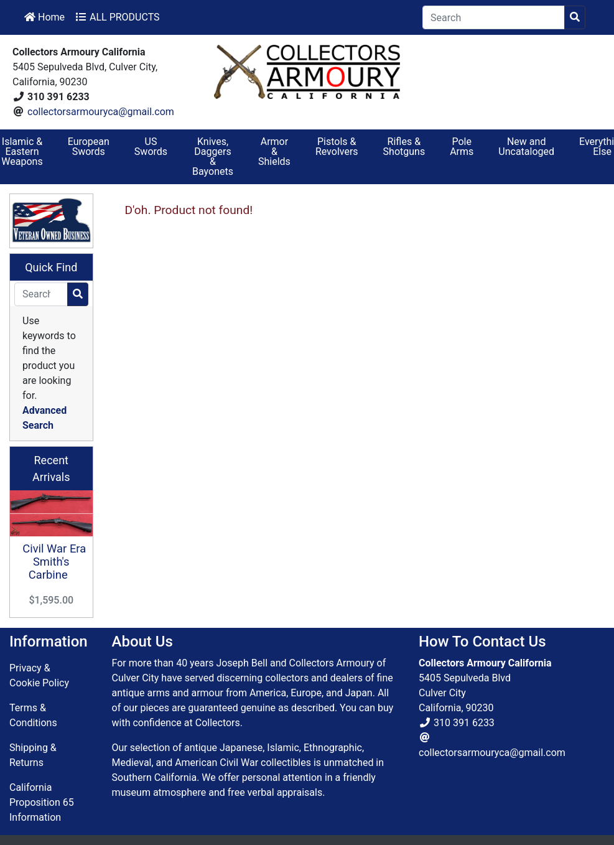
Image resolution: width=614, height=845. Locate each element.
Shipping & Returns (33, 755)
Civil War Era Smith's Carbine (54, 561)
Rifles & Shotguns (404, 146)
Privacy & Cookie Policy (39, 675)
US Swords (150, 146)
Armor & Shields (274, 151)
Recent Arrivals (51, 468)
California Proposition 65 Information (41, 802)
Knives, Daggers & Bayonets (212, 156)
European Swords (88, 146)
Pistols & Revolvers (336, 146)
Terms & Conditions (33, 715)
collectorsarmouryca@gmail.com (100, 112)
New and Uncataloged (526, 146)
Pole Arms (461, 146)
